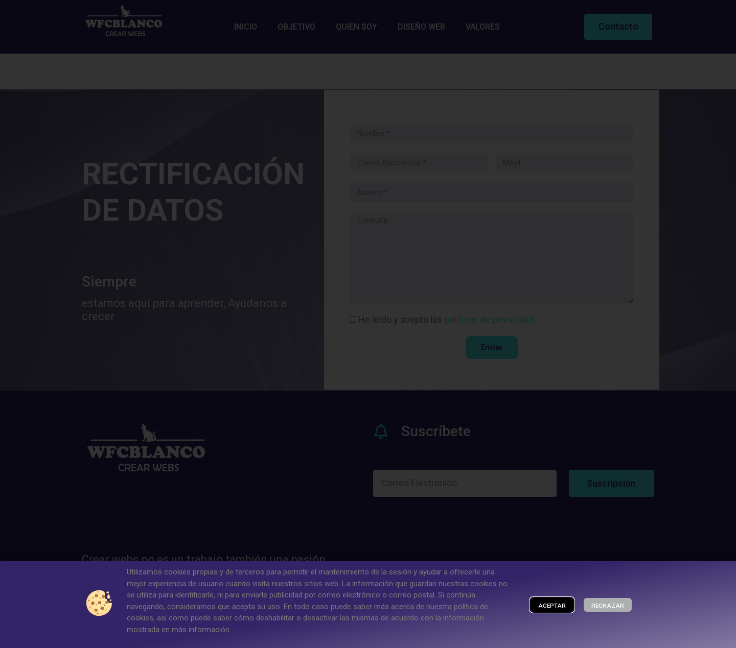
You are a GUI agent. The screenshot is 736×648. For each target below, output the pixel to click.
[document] (368, 324)
